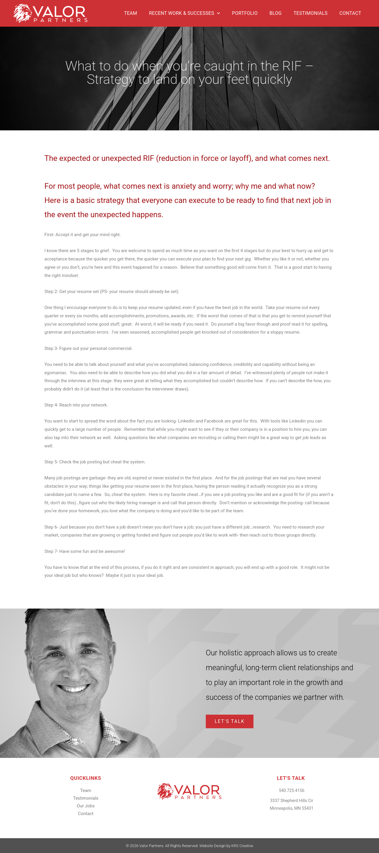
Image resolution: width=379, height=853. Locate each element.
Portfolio (245, 13)
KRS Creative (242, 846)
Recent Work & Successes (184, 13)
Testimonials (310, 13)
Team (130, 13)
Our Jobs (85, 806)
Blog (275, 13)
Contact (350, 13)
